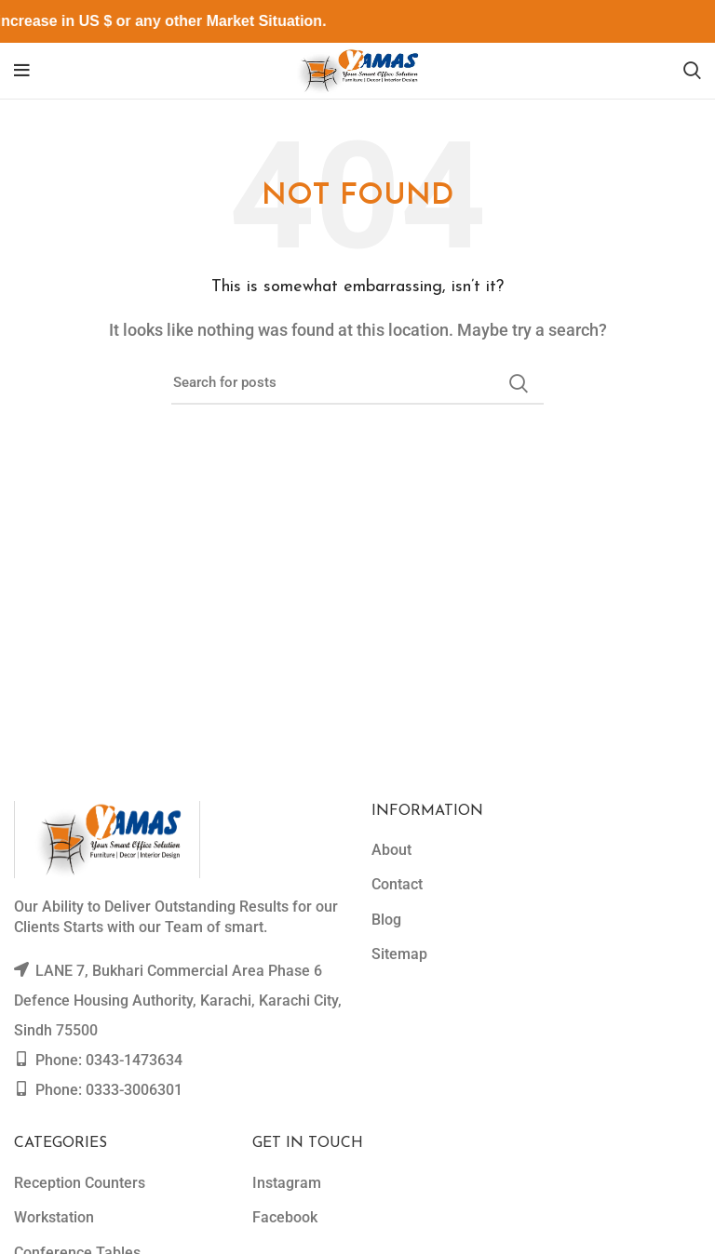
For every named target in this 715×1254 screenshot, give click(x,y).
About (391, 850)
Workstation (54, 1217)
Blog (386, 919)
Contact (397, 884)
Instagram (286, 1183)
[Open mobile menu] (22, 70)
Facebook (284, 1217)
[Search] (692, 70)
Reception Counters (79, 1183)
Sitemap (399, 954)
